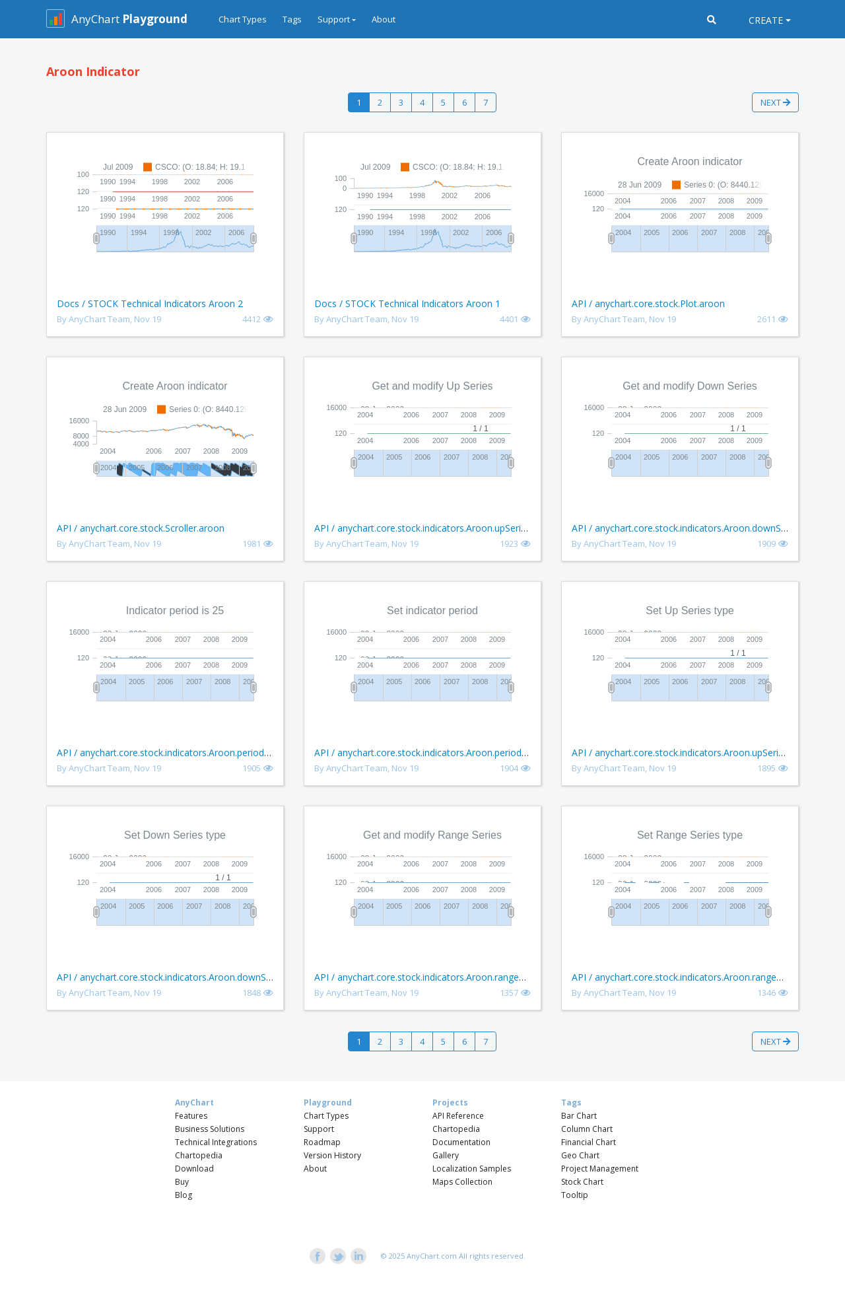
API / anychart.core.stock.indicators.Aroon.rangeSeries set (695, 977)
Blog (183, 1195)
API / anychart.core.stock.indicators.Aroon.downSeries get (695, 528)
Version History (332, 1155)
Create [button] (766, 20)
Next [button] (775, 102)
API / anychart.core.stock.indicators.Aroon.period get (169, 752)
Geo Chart (580, 1155)
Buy (182, 1181)
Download (194, 1168)
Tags (292, 19)
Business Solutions (209, 1129)
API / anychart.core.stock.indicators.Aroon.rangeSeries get (437, 977)
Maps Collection (462, 1181)
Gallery (445, 1155)
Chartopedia (198, 1155)
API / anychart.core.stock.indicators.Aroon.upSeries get (430, 528)
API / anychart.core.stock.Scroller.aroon (140, 528)
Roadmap (322, 1142)
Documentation (461, 1142)
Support (319, 1129)
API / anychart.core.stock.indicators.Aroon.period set (425, 752)
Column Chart (587, 1129)
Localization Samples (471, 1168)
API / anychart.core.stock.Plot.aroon (648, 303)
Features (191, 1115)
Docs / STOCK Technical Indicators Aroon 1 (407, 303)
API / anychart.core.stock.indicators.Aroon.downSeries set (179, 977)
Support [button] (334, 19)
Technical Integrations (216, 1142)
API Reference (458, 1115)
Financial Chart (588, 1142)
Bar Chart (579, 1115)
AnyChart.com (432, 1256)
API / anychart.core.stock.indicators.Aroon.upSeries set (688, 752)
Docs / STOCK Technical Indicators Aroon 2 (150, 303)
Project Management (599, 1168)
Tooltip (574, 1195)
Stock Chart (582, 1181)
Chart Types (243, 19)
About (383, 19)
